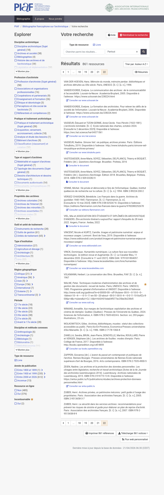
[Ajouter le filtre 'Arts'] (19, 259)
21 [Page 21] (98, 72)
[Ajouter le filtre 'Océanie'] (21, 291)
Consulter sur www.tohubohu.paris (83, 152)
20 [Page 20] (92, 72)
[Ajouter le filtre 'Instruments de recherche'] (30, 228)
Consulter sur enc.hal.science (81, 136)
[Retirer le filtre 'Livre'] (98, 44)
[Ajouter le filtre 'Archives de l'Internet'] (28, 204)
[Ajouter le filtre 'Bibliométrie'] (23, 342)
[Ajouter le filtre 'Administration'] (25, 245)
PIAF (16, 26)
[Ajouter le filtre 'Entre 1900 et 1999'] (27, 373)
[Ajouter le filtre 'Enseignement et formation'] (31, 99)
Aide (112, 35)
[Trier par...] (136, 64)
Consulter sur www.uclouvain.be (82, 100)
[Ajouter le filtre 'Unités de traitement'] (27, 235)
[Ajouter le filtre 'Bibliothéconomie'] (26, 345)
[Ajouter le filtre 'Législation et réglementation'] (32, 67)
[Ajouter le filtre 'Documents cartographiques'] (32, 186)
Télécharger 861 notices (132, 433)
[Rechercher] (144, 51)
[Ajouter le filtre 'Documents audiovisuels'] (30, 182)
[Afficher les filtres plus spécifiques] (45, 236)
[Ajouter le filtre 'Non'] (19, 390)
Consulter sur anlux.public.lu (80, 386)
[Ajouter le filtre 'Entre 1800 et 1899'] (27, 370)
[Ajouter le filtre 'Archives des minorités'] (29, 207)
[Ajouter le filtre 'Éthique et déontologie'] (28, 102)
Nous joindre (55, 18)
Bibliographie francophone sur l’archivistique (45, 26)
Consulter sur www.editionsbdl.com (83, 246)
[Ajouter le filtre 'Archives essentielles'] (28, 211)
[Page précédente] (63, 72)
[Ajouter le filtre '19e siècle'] (22, 311)
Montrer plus (22, 71)
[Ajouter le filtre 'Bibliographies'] (24, 57)
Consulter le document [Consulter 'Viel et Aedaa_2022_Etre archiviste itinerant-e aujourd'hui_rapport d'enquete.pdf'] (77, 226)
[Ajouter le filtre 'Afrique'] (21, 273)
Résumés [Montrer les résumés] (141, 72)
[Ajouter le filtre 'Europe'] (21, 284)
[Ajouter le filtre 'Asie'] (19, 280)
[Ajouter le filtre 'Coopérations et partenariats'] (32, 95)
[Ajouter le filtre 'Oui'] (19, 393)
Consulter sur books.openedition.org (84, 349)
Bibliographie (23, 18)
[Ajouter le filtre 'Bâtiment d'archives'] (27, 140)
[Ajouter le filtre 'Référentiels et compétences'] (32, 113)
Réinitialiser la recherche (134, 35)
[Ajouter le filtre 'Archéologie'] (23, 252)
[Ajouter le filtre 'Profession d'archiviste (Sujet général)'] (36, 81)
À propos (39, 18)
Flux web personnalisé (135, 439)
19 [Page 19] (85, 72)
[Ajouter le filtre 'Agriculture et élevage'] (28, 249)
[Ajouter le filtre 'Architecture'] (23, 256)
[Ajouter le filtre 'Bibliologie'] (22, 338)
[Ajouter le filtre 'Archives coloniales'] (27, 200)
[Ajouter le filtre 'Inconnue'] (22, 380)
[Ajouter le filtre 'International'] (23, 287)
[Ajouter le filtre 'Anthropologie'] (24, 331)
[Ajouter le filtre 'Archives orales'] (25, 214)
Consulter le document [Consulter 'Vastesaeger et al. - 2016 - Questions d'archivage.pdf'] (77, 165)
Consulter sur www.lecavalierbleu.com (85, 268)
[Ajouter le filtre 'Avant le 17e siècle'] (27, 322)
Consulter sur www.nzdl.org (80, 302)
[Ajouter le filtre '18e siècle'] (22, 308)
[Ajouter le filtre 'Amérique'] (22, 277)
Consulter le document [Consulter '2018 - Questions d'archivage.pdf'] (77, 182)
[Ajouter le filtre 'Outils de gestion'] (26, 232)
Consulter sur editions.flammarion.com (85, 210)
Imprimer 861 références (100, 433)
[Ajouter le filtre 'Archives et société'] (27, 53)
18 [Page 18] (79, 72)
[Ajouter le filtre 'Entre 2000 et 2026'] (27, 377)
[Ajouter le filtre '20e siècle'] (22, 315)
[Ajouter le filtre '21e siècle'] (22, 318)
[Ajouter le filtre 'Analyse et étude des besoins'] (32, 137)
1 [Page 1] (68, 72)
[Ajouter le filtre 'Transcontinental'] (26, 294)
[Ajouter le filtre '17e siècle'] (22, 304)
